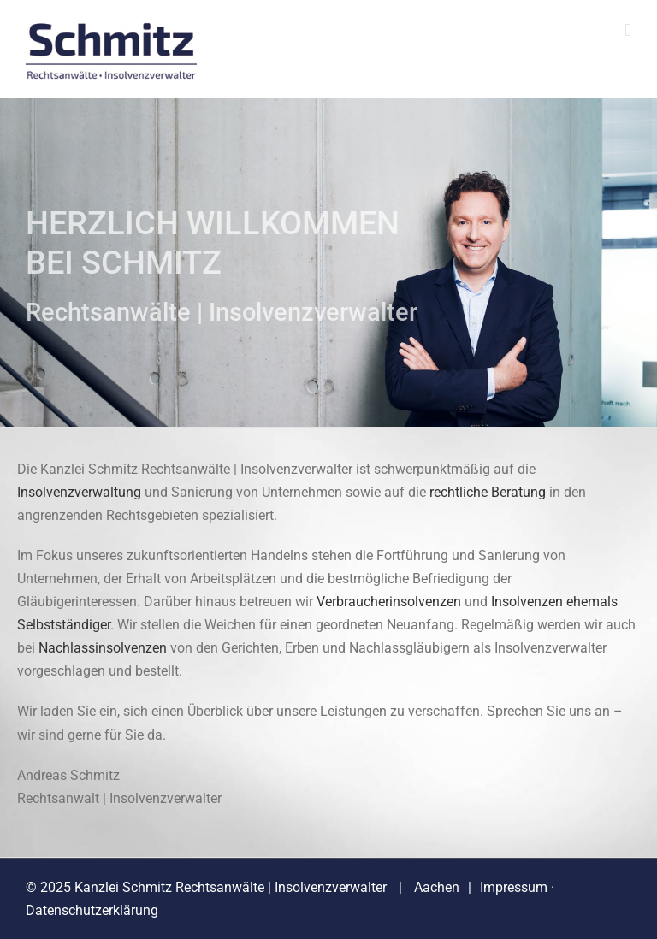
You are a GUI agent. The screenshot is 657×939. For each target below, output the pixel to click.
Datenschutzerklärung (92, 910)
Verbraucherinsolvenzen (389, 602)
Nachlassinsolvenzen (102, 648)
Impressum (514, 887)
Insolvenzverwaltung (79, 492)
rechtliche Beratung (487, 492)
